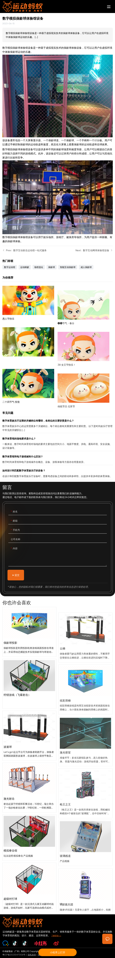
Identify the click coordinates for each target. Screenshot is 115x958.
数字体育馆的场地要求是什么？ (57, 444)
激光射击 (29, 821)
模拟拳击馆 (29, 869)
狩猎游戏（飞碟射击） (29, 717)
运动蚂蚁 (25, 267)
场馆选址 (39, 267)
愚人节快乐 (30, 330)
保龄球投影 (29, 665)
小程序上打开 (57, 952)
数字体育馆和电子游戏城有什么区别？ (57, 459)
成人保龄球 (86, 267)
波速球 (29, 769)
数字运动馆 (10, 267)
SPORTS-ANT (27, 6)
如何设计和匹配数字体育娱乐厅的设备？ (57, 473)
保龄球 (51, 267)
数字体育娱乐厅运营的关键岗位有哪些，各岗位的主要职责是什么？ (57, 426)
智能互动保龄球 (67, 267)
